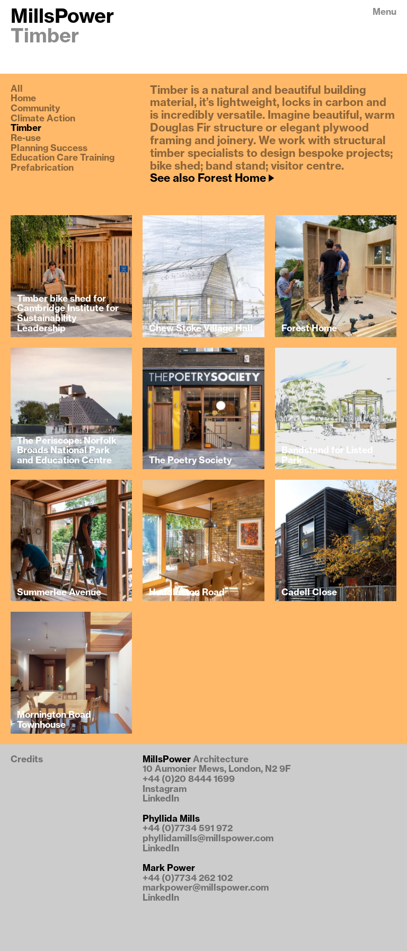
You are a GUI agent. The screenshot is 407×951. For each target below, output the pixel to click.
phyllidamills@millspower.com (208, 838)
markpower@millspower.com (206, 887)
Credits (27, 759)
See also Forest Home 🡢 (211, 178)
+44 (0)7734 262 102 (188, 878)
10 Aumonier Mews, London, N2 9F (217, 768)
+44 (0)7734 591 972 (188, 828)
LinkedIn (161, 798)
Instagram (165, 789)
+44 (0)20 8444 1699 (189, 778)
